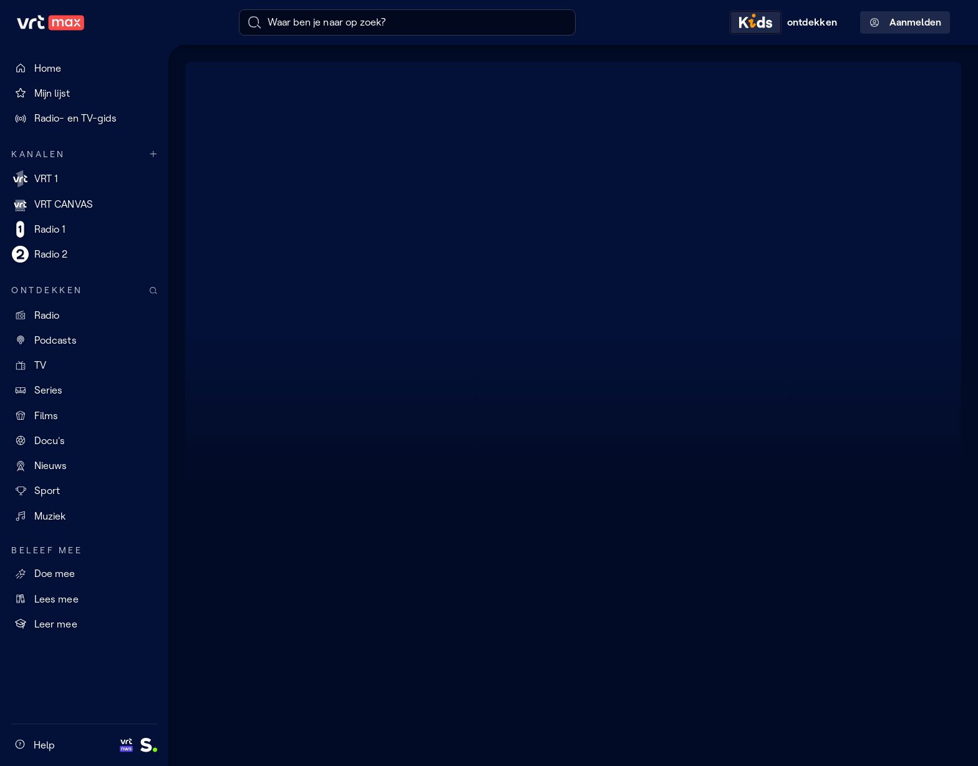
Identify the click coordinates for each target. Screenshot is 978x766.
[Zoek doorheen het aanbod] (153, 290)
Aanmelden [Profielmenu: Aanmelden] (905, 22)
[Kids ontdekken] (786, 22)
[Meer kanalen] (153, 154)
